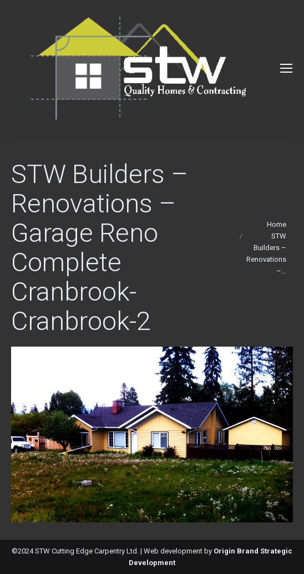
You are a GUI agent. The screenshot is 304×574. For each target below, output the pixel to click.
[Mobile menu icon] (286, 68)
